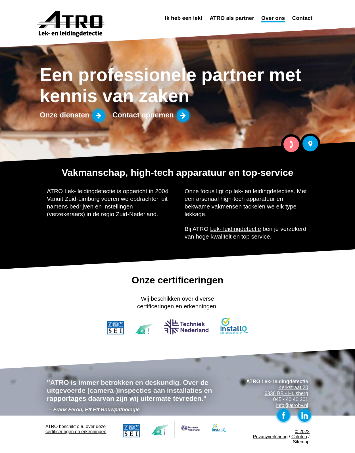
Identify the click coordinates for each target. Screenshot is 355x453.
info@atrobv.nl (292, 405)
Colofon (299, 436)
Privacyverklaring (270, 436)
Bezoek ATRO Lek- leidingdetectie (310, 144)
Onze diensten (64, 115)
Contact (302, 18)
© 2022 (302, 431)
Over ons (273, 18)
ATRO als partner (232, 18)
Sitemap (301, 441)
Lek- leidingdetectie (235, 229)
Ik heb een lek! (183, 18)
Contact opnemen (143, 115)
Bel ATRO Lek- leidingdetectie (291, 144)
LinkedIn (304, 415)
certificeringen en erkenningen (75, 431)
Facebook (283, 415)
